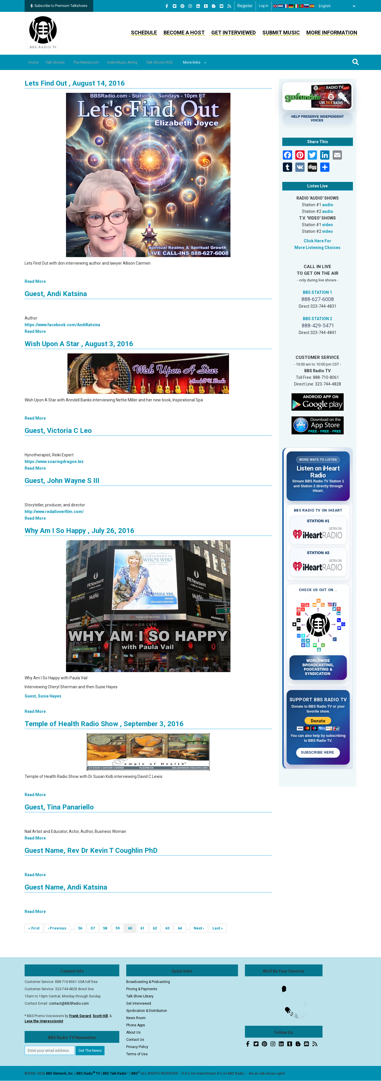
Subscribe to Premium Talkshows (58, 6)
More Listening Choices (317, 247)
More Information (331, 32)
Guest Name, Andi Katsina (66, 887)
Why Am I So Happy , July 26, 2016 (79, 531)
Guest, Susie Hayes (43, 696)
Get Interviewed (233, 32)
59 (119, 928)
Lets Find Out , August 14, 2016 (75, 83)
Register (245, 5)
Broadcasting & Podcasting (148, 982)
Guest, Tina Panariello (59, 807)
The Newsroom (95, 62)
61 (144, 928)
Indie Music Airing (136, 62)
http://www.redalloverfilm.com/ (54, 511)
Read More (35, 281)
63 (169, 928)
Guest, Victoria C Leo (58, 431)
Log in (263, 6)
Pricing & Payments (141, 989)
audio (327, 204)
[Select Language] (335, 6)
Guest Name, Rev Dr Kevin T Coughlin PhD (91, 850)
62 (157, 928)
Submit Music (281, 32)
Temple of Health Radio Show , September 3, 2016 (104, 724)
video (327, 224)
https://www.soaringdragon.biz (54, 461)
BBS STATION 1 (317, 292)
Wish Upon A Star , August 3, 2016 (79, 344)
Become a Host (184, 32)
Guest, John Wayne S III (62, 481)
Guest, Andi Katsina (56, 294)
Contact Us (135, 1040)
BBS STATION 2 (317, 318)
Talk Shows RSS (177, 62)
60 (132, 929)
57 (94, 928)
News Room (136, 1018)
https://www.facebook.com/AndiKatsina (62, 324)
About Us (133, 1032)
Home (35, 62)
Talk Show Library (139, 996)
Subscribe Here (318, 752)
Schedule (144, 32)
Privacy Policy (137, 1047)
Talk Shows (60, 62)
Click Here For (317, 241)
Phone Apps (135, 1025)
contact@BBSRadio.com (69, 1003)
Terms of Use (137, 1054)
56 (82, 928)
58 (107, 928)
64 (182, 928)
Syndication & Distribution (146, 1011)
